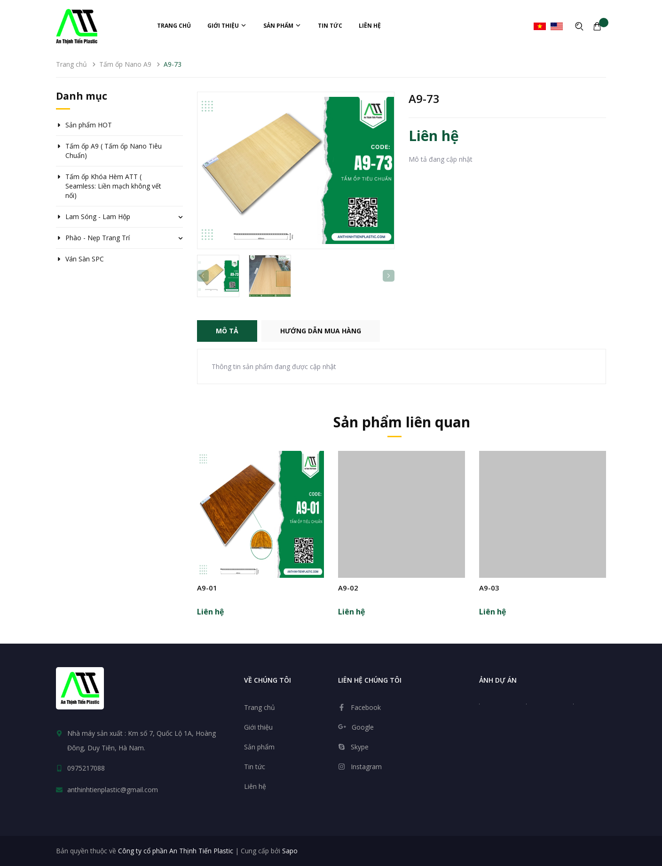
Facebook (366, 707)
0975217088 (86, 768)
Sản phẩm (282, 26)
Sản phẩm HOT (88, 124)
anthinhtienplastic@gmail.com (112, 789)
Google (363, 727)
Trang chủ (174, 26)
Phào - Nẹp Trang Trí (97, 237)
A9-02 (348, 587)
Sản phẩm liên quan (401, 422)
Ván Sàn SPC (84, 258)
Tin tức (330, 26)
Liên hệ (370, 26)
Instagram (366, 766)
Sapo (290, 850)
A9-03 (489, 587)
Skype (360, 746)
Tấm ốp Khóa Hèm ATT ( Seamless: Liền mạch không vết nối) (113, 186)
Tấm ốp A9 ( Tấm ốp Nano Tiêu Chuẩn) (113, 151)
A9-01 (207, 587)
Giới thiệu (227, 26)
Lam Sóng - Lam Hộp (97, 216)
